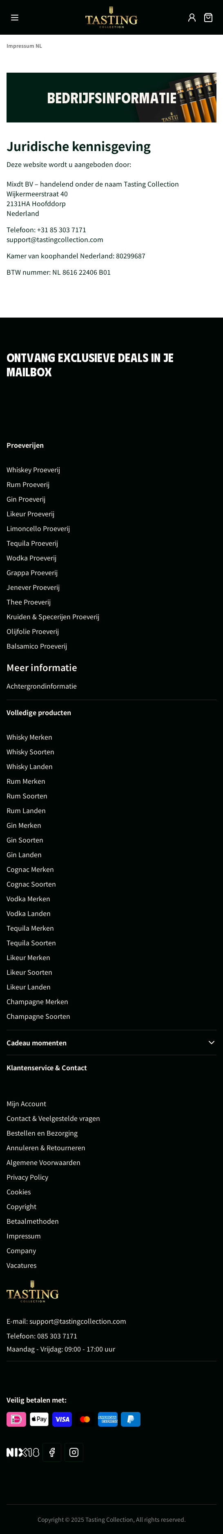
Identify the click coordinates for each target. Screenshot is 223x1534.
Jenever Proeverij (33, 587)
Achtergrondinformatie (42, 686)
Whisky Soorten (30, 751)
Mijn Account (26, 1103)
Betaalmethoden (33, 1221)
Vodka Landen (29, 913)
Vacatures (21, 1265)
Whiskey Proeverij (33, 469)
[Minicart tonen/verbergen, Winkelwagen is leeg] (208, 17)
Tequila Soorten (31, 942)
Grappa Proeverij (32, 572)
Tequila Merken (30, 928)
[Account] (192, 17)
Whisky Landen (30, 766)
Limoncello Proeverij (38, 528)
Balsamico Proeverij (37, 646)
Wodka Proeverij (31, 557)
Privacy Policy (27, 1177)
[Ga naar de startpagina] (111, 17)
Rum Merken (26, 781)
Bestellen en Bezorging (42, 1133)
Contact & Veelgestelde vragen (53, 1118)
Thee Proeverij (29, 602)
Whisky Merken (29, 737)
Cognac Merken (30, 869)
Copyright (21, 1206)
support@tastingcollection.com (77, 1321)
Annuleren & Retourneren (46, 1147)
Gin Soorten (25, 840)
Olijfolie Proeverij (33, 631)
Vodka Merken (28, 898)
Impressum (24, 1236)
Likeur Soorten (29, 972)
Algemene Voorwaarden (43, 1162)
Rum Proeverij (28, 484)
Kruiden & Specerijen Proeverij (53, 616)
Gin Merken (24, 825)
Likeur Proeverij (30, 513)
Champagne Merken (37, 1001)
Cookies (19, 1191)
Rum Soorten (27, 795)
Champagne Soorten (38, 1016)
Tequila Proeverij (32, 543)
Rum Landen (26, 810)
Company (21, 1250)
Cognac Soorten (31, 884)
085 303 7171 (57, 1336)
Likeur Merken (28, 957)
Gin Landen (24, 854)
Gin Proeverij (26, 499)
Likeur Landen (29, 987)
